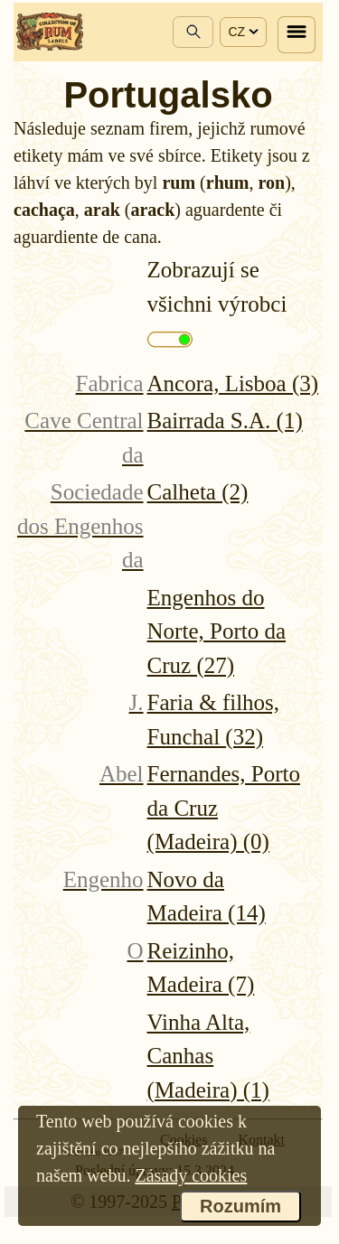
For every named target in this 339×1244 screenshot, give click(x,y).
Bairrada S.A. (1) (225, 420)
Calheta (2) (198, 492)
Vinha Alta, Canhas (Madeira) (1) (208, 1056)
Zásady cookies (191, 1175)
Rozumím (240, 1206)
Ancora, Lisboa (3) (233, 383)
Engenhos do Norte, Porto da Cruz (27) (216, 631)
